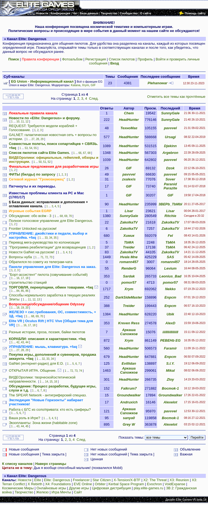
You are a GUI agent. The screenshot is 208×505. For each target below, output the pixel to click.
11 (22, 121)
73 (51, 257)
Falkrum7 (129, 388)
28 (37, 139)
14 (46, 381)
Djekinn (170, 146)
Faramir (170, 348)
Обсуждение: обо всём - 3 (30, 216)
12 (26, 121)
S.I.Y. (170, 363)
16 (18, 278)
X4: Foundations (58, 484)
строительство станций (28, 282)
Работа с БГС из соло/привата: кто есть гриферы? (50, 409)
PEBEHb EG (170, 340)
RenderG (128, 268)
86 (26, 290)
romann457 (128, 262)
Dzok (170, 168)
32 (43, 358)
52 (49, 161)
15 (51, 381)
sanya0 (129, 418)
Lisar (129, 211)
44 (26, 342)
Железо (42, 492)
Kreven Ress (128, 323)
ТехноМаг (128, 128)
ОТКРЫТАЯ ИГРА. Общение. (33, 370)
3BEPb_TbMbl (170, 204)
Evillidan (129, 363)
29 (42, 139)
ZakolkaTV (129, 222)
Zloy (170, 379)
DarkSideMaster (129, 297)
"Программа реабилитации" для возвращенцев (47, 247)
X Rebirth (35, 484)
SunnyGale (170, 113)
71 (41, 257)
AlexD (170, 323)
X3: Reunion (179, 480)
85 (22, 290)
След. (94, 98)
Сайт (78, 492)
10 (18, 121)
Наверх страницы (50, 464)
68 (88, 152)
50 (40, 161)
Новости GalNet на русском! (31, 252)
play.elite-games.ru (148, 488)
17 (22, 278)
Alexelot (170, 402)
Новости (24, 480)
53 (26, 148)
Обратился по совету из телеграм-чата (41, 262)
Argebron (170, 153)
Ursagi (170, 137)
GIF (93, 85)
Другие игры (79, 488)
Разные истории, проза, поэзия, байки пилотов (47, 332)
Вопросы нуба (20, 257)
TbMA (129, 242)
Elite (37, 480)
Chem (129, 113)
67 (84, 152)
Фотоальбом (72, 59)
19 (22, 307)
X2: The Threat (155, 480)
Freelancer (81, 480)
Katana (75, 85)
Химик (128, 236)
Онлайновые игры (51, 488)
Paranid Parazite (170, 186)
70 (70, 216)
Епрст (170, 297)
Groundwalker (129, 395)
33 (46, 237)
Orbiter (100, 484)
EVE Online (83, 484)
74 (80, 370)
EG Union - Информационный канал (42, 81)
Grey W (129, 424)
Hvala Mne (129, 257)
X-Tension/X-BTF (127, 480)
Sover (170, 179)
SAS (170, 257)
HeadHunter (129, 120)
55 (35, 148)
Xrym (85, 85)
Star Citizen (102, 480)
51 (44, 161)
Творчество (24, 492)
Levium (170, 268)
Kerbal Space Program (126, 484)
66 (80, 152)
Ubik (170, 314)
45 (26, 426)
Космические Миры (18, 488)
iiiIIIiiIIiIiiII (170, 332)
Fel (170, 236)
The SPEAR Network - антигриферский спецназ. (48, 395)
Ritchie (170, 216)
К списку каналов (17, 464)
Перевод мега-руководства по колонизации (44, 242)
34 (50, 237)
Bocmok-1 (170, 388)
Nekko (170, 289)
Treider (129, 247)
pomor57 (128, 282)
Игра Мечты (61, 492)
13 (38, 299)
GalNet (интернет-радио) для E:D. (36, 363)
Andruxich (129, 402)
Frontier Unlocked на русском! (33, 228)
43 (22, 342)
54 (30, 148)
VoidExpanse (175, 484)
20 (26, 307)
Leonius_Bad (170, 276)
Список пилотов (122, 59)
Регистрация (95, 59)
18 (26, 278)
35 (55, 237)
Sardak (129, 276)
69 (65, 216)
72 (46, 257)
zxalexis (129, 179)
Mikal (170, 370)
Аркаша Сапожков (129, 332)
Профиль (145, 59)
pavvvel (170, 128)
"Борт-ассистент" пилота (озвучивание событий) (48, 275)
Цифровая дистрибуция (111, 488)
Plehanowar (157, 83)
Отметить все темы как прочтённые (176, 97)
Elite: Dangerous (57, 480)
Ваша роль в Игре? (24, 418)
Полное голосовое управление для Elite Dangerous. (51, 221)
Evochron (154, 484)
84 (18, 290)
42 (18, 342)
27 (32, 139)
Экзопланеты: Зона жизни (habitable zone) (43, 423)
